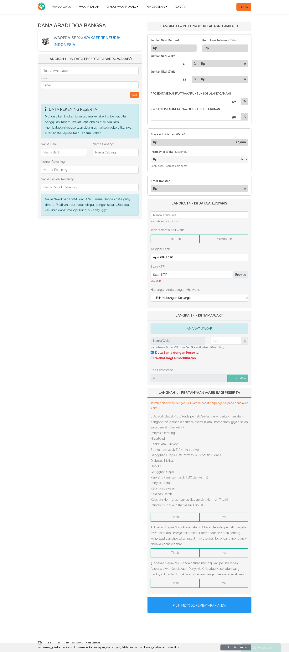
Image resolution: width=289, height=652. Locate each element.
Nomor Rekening (53, 161)
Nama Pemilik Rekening (57, 179)
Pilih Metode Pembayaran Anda (199, 605)
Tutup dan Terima (236, 647)
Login (244, 7)
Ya (224, 517)
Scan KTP (158, 266)
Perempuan (224, 239)
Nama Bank (49, 144)
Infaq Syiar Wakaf (169, 151)
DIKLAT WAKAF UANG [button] (121, 6)
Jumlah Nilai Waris (163, 71)
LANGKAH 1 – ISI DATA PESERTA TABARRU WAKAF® (90, 59)
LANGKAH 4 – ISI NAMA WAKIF (199, 315)
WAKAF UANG (61, 6)
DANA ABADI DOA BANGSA (72, 25)
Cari (134, 94)
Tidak (175, 517)
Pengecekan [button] (155, 6)
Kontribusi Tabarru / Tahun (220, 40)
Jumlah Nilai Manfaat (165, 40)
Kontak (180, 6)
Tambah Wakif (238, 378)
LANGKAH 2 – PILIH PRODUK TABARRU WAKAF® (199, 26)
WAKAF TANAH (89, 6)
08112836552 (97, 210)
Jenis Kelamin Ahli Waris (167, 230)
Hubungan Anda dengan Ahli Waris (175, 290)
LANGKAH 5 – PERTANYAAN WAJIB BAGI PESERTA (199, 393)
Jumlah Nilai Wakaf (164, 56)
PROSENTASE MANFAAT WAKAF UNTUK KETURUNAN (185, 109)
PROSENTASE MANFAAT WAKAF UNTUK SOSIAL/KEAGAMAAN (191, 93)
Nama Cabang (103, 144)
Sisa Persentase (162, 370)
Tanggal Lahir (160, 249)
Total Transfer (160, 181)
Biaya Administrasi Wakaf (168, 134)
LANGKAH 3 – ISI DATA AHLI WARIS (199, 203)
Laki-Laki (174, 239)
